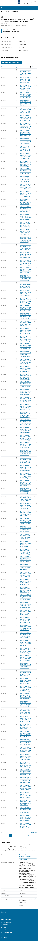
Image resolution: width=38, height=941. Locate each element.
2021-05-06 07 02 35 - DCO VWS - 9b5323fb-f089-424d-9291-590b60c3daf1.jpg (25, 681)
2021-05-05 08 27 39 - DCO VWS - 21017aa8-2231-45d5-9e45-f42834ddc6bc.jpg (25, 300)
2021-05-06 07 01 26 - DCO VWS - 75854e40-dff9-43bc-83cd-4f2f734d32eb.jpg (25, 589)
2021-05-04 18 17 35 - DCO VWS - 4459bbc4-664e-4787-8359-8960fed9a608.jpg (25, 293)
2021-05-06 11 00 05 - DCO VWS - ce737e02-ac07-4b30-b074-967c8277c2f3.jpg (25, 719)
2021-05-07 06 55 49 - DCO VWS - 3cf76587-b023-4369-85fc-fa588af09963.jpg (25, 802)
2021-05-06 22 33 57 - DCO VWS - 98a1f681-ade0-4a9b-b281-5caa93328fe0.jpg (25, 795)
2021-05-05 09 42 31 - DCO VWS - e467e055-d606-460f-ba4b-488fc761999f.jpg (25, 483)
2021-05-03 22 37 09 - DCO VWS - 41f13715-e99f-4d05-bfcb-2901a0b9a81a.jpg (25, 80)
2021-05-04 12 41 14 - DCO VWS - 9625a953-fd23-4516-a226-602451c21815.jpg (25, 240)
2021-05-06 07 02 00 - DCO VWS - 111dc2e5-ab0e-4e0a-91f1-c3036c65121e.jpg (25, 628)
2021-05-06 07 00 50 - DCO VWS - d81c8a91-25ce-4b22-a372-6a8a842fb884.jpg (25, 551)
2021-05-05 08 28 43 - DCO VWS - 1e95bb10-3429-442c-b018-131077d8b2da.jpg (25, 346)
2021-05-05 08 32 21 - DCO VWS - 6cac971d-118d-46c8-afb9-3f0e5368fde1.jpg (25, 460)
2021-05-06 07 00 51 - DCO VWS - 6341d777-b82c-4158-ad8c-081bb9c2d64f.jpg (25, 559)
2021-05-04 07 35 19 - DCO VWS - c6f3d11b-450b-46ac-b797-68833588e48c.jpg (25, 224)
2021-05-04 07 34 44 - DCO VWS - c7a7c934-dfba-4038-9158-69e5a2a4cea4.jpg (25, 148)
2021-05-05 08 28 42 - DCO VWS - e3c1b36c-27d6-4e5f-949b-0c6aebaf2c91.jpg (25, 338)
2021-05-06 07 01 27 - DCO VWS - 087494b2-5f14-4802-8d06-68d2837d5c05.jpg (25, 597)
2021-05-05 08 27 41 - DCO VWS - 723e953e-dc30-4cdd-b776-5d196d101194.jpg (25, 323)
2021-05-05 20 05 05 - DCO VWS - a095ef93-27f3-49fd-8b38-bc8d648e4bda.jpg (25, 529)
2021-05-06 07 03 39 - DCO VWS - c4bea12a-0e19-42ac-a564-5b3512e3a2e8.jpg (25, 704)
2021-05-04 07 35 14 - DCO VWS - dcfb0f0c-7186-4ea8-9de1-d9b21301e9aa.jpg (25, 217)
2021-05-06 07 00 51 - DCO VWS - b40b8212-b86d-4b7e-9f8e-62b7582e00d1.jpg (25, 567)
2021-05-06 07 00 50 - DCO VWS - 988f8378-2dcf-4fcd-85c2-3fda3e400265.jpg (25, 544)
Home (4, 8)
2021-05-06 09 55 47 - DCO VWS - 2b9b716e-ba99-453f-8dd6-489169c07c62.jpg (25, 711)
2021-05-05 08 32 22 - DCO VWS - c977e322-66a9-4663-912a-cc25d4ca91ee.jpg (25, 468)
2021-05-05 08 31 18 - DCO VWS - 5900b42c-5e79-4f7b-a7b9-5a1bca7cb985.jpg (25, 407)
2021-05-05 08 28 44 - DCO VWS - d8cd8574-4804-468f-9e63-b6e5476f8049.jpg (25, 369)
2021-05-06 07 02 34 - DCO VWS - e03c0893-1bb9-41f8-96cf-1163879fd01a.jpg (25, 673)
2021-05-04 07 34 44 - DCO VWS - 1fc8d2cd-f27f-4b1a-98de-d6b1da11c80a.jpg (25, 141)
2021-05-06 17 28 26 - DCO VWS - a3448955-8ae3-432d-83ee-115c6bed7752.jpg (25, 757)
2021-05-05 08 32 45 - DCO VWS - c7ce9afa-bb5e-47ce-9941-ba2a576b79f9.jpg (25, 475)
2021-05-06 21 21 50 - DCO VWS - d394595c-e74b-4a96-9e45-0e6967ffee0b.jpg (25, 772)
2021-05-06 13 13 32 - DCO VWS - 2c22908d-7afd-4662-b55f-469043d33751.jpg (25, 726)
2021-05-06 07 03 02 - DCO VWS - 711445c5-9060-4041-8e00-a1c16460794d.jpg (25, 688)
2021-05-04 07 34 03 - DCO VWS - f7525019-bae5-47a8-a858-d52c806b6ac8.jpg (25, 125)
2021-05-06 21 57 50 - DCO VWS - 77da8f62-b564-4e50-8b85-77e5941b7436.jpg (25, 787)
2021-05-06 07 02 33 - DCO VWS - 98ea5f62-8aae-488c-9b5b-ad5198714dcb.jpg (25, 658)
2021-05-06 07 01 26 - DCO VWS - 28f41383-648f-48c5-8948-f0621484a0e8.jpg (25, 582)
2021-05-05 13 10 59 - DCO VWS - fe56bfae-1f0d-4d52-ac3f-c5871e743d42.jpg (25, 506)
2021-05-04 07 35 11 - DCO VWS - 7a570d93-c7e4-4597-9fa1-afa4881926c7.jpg (25, 171)
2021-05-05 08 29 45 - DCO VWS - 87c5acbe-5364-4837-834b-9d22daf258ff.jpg (25, 399)
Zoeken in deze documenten (11, 62)
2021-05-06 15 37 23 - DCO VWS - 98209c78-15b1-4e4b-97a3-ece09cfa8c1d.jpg (25, 749)
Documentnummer (8, 67)
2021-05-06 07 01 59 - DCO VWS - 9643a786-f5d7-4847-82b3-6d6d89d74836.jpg (25, 620)
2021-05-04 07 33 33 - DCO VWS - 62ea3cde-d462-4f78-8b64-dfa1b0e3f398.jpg (25, 95)
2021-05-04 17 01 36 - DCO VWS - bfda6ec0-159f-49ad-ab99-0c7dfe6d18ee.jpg (25, 278)
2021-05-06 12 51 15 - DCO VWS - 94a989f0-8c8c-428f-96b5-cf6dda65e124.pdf (25, 734)
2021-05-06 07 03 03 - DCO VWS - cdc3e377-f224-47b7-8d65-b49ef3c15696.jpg (25, 696)
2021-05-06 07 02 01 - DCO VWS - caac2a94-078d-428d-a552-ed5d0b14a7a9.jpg (25, 643)
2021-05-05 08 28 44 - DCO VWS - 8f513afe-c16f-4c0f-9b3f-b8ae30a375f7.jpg (25, 361)
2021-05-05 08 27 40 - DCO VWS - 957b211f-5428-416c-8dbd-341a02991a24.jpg (25, 316)
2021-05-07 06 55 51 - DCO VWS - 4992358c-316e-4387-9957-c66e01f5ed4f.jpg (25, 825)
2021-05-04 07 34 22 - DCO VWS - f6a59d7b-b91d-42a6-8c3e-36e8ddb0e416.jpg (25, 133)
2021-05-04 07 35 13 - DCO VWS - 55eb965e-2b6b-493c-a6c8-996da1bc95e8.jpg (25, 201)
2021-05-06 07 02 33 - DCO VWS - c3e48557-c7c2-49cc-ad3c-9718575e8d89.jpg (25, 666)
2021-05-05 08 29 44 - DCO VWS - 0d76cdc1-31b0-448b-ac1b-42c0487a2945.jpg (25, 384)
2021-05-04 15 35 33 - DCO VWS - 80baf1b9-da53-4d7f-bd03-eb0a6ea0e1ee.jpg (25, 262)
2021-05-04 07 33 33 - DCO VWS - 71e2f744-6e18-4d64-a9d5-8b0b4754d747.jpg (25, 103)
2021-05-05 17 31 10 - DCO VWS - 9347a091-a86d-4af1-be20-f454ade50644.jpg (25, 513)
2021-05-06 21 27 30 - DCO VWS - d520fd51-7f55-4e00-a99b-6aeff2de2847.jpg (25, 780)
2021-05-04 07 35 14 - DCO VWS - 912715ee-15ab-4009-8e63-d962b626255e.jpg (25, 209)
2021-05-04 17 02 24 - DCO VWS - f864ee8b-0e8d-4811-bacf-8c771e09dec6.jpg (25, 285)
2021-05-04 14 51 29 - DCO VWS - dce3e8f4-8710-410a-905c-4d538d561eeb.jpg (25, 255)
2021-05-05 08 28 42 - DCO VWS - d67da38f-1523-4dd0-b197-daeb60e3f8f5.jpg (25, 331)
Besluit (7, 12)
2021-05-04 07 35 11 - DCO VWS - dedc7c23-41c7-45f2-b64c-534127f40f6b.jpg (25, 179)
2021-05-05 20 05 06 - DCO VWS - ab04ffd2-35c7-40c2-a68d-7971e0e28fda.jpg (25, 536)
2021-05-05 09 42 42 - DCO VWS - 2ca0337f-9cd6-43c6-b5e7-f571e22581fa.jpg (25, 491)
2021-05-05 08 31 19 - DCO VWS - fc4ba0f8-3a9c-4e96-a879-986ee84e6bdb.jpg (25, 422)
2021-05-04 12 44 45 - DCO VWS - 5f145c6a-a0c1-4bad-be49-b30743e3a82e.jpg (25, 247)
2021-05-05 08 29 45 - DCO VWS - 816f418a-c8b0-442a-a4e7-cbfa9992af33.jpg (25, 392)
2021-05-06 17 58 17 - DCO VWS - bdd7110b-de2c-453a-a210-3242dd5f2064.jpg (25, 764)
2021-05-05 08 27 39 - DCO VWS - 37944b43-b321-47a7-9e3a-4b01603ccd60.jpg (25, 308)
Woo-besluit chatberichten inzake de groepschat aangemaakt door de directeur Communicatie (28, 857)
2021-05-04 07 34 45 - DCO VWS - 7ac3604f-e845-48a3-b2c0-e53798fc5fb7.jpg (25, 163)
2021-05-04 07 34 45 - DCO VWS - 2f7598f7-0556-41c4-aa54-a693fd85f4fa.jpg (25, 156)
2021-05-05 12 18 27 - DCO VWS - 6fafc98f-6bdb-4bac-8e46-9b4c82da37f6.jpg (25, 498)
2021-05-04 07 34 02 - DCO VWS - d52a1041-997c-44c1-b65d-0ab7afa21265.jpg (25, 110)
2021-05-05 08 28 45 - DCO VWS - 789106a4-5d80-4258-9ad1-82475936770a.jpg (25, 376)
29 (28, 835)
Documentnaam (25, 67)
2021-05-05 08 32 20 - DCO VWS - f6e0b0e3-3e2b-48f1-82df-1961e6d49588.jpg (25, 453)
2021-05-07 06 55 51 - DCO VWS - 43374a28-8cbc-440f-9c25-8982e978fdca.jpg (25, 818)
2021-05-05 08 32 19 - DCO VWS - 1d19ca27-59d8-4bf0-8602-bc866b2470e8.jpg (25, 430)
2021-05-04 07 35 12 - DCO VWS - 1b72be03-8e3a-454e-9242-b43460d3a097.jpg (25, 186)
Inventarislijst (33, 899)
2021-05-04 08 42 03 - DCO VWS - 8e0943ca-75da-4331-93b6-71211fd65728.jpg (25, 232)
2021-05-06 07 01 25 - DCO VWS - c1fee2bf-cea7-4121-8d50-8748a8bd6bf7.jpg (25, 574)
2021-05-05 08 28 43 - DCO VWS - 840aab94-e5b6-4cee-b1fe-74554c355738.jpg (25, 354)
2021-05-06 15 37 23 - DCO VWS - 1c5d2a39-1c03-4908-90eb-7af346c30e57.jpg (25, 742)
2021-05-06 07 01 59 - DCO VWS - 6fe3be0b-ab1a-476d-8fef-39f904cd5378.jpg (25, 612)
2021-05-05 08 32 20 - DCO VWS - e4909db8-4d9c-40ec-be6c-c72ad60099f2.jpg (25, 445)
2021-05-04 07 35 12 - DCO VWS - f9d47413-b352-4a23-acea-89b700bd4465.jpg (25, 194)
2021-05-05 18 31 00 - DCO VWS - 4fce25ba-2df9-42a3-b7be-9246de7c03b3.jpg (25, 521)
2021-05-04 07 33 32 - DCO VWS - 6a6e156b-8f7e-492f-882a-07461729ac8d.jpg (25, 87)
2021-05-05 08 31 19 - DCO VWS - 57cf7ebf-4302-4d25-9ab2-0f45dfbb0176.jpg (25, 414)
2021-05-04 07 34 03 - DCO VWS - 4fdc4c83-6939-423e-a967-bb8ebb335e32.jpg (25, 118)
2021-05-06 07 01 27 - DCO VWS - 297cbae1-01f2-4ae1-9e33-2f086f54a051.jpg (25, 605)
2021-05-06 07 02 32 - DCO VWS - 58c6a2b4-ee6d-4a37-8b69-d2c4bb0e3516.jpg (25, 650)
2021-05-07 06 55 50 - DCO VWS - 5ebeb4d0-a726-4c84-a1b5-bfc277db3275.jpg (25, 810)
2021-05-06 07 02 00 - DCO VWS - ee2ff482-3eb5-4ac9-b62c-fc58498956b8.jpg (25, 635)
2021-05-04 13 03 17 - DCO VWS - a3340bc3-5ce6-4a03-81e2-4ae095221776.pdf (25, 270)
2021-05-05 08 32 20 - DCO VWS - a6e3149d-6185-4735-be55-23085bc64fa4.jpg (25, 437)
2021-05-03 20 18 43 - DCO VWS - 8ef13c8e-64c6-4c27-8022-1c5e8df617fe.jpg (25, 72)
